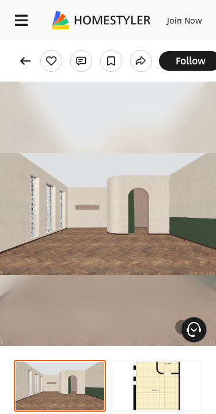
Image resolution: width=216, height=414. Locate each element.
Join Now (184, 20)
